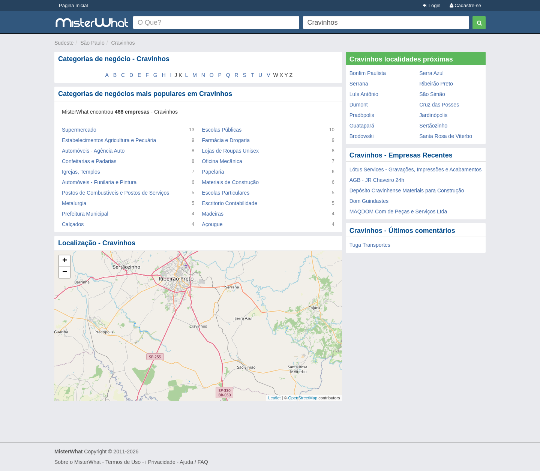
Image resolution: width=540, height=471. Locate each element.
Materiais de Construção (230, 182)
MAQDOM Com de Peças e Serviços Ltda (398, 211)
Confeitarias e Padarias (89, 161)
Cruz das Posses (439, 105)
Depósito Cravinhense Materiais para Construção (407, 191)
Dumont (359, 105)
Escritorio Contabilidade (229, 203)
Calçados (73, 224)
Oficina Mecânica (222, 161)
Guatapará (362, 126)
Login (431, 5)
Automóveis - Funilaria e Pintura (99, 182)
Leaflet (274, 398)
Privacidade (162, 462)
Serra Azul (431, 73)
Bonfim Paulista (368, 73)
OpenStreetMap (302, 398)
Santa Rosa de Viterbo (445, 136)
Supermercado (79, 130)
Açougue (212, 224)
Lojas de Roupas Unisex (230, 151)
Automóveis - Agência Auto (93, 151)
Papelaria (213, 172)
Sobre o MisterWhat (77, 462)
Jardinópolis (433, 115)
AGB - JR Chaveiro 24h (377, 180)
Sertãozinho (433, 126)
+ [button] (64, 261)
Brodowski (362, 136)
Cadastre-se (465, 5)
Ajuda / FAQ (194, 462)
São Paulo (92, 43)
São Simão (432, 94)
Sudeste (64, 43)
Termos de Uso (123, 462)
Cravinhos (123, 43)
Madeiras (213, 214)
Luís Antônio (364, 94)
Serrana (359, 84)
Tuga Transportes (370, 245)
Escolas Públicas (222, 130)
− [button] (64, 272)
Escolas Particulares (225, 193)
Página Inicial (73, 5)
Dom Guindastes (369, 201)
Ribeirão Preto (436, 84)
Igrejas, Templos (81, 172)
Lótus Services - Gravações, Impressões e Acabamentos (416, 169)
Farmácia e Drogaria (226, 140)
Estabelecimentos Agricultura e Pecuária (109, 140)
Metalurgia (74, 203)
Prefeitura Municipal (85, 214)
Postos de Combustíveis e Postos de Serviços (115, 193)
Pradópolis (362, 115)
